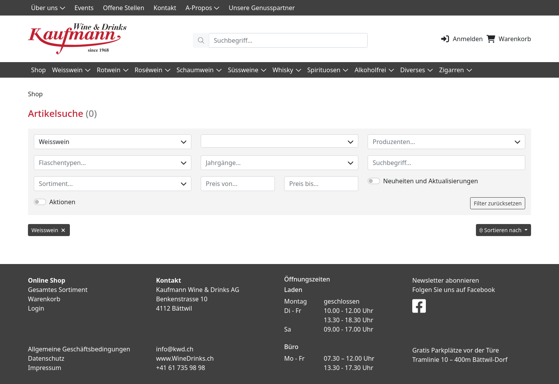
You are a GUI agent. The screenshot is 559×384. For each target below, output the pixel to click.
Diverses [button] (416, 70)
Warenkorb (508, 39)
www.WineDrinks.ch (185, 358)
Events (84, 7)
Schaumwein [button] (199, 70)
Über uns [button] (48, 7)
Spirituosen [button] (328, 70)
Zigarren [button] (455, 70)
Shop (38, 70)
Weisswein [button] (71, 70)
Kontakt (165, 7)
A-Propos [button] (202, 7)
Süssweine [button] (247, 70)
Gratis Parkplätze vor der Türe (455, 350)
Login (36, 308)
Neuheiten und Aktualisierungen (430, 181)
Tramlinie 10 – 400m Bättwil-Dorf (459, 359)
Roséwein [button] (152, 70)
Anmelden (461, 39)
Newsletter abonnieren (445, 280)
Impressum (44, 367)
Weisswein (112, 141)
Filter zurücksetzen (498, 203)
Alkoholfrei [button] (374, 70)
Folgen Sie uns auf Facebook (453, 289)
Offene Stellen (123, 7)
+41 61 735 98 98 (180, 367)
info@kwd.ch (174, 349)
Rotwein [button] (112, 70)
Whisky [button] (287, 70)
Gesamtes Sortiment (58, 289)
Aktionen (62, 202)
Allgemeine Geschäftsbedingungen (79, 349)
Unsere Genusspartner (262, 7)
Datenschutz (46, 358)
